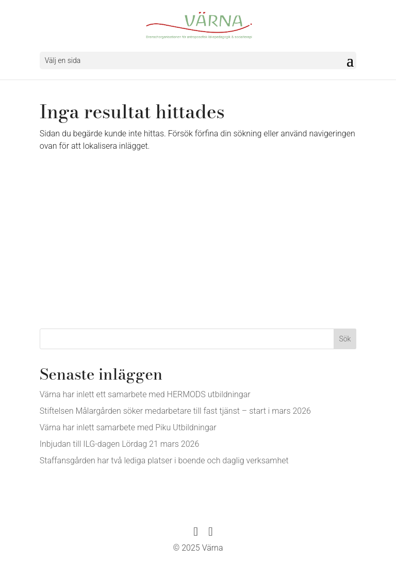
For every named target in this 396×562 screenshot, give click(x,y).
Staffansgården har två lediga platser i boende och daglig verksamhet (164, 460)
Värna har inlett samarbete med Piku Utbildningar (128, 427)
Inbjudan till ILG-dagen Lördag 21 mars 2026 (120, 444)
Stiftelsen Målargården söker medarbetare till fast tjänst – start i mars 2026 (175, 411)
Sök (345, 339)
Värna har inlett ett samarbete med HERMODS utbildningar (145, 394)
